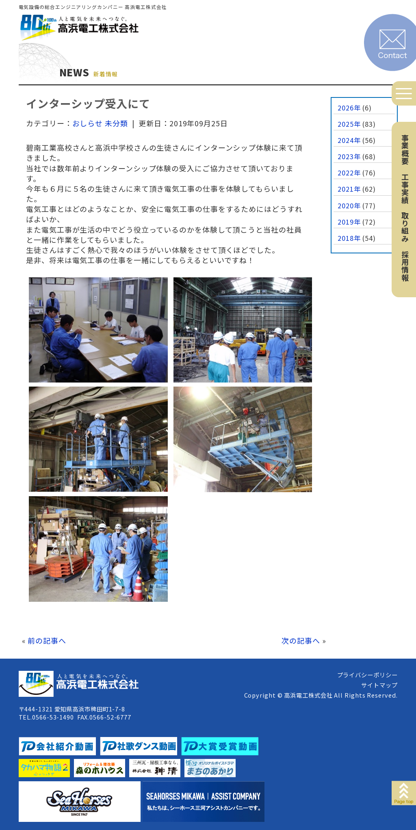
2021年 (349, 189)
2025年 (349, 124)
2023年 (349, 156)
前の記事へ (47, 640)
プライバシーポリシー (367, 674)
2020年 (349, 205)
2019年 (349, 222)
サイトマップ (379, 685)
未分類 (116, 123)
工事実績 (405, 188)
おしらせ (87, 123)
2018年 (349, 238)
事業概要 (405, 149)
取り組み (405, 227)
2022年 (349, 172)
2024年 (349, 140)
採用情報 (405, 266)
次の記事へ (301, 640)
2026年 (349, 107)
